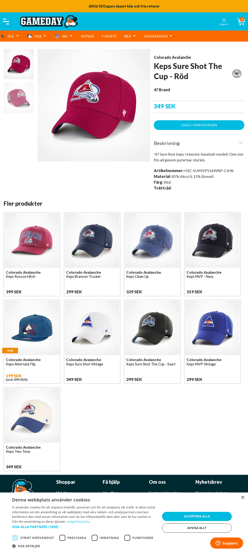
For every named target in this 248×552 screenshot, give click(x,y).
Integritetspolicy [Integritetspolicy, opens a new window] (78, 522)
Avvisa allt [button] (197, 528)
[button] (84, 526)
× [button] (242, 497)
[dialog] (124, 522)
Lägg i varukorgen (199, 125)
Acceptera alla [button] (197, 516)
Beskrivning (167, 143)
